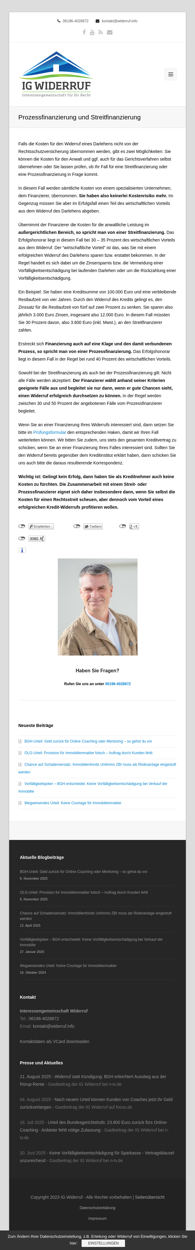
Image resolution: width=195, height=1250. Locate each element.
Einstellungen (103, 1243)
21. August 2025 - (37, 1076)
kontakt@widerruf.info (119, 21)
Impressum (97, 1218)
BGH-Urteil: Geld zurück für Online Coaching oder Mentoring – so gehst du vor (88, 741)
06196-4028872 (76, 21)
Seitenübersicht (150, 1197)
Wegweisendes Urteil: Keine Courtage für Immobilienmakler (72, 803)
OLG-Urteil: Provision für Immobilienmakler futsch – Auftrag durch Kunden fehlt (88, 753)
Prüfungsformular (50, 432)
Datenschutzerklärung (98, 1208)
